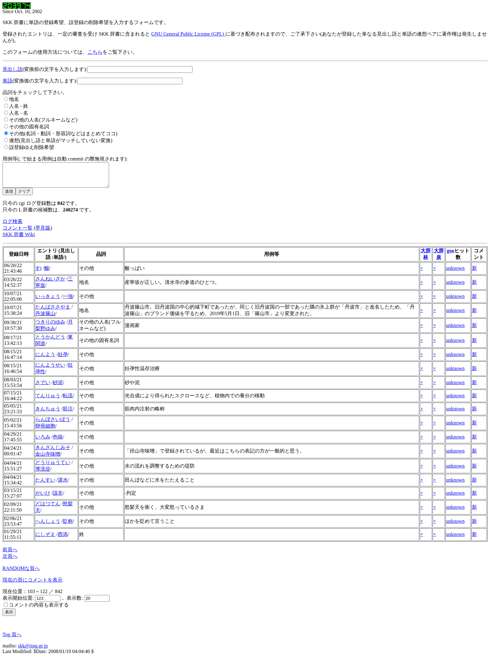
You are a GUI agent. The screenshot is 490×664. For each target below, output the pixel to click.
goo (450, 255)
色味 (58, 441)
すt (38, 272)
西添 (63, 539)
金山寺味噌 (47, 458)
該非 (58, 497)
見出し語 (12, 69)
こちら (95, 52)
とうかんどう (50, 341)
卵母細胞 (45, 430)
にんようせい (50, 369)
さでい (42, 387)
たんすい (45, 484)
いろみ (42, 441)
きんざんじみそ (52, 452)
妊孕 (63, 359)
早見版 (42, 232)
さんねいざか (50, 283)
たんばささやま (52, 311)
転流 (68, 400)
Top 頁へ (12, 639)
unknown (455, 272)
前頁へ (10, 554)
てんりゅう (47, 400)
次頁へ (10, 560)
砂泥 (58, 387)
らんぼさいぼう (52, 424)
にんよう (45, 359)
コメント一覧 (17, 232)
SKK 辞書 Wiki (18, 239)
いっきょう (47, 301)
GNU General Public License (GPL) (188, 34)
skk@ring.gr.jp (33, 650)
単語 (7, 80)
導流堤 (42, 473)
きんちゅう (47, 413)
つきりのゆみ (50, 326)
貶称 (68, 525)
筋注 (68, 413)
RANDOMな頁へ (21, 573)
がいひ (42, 497)
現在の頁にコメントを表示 (32, 584)
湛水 (63, 484)
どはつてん (47, 508)
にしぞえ (45, 539)
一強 (68, 301)
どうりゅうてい (52, 467)
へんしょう (47, 525)
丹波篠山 (45, 318)
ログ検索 (12, 226)
